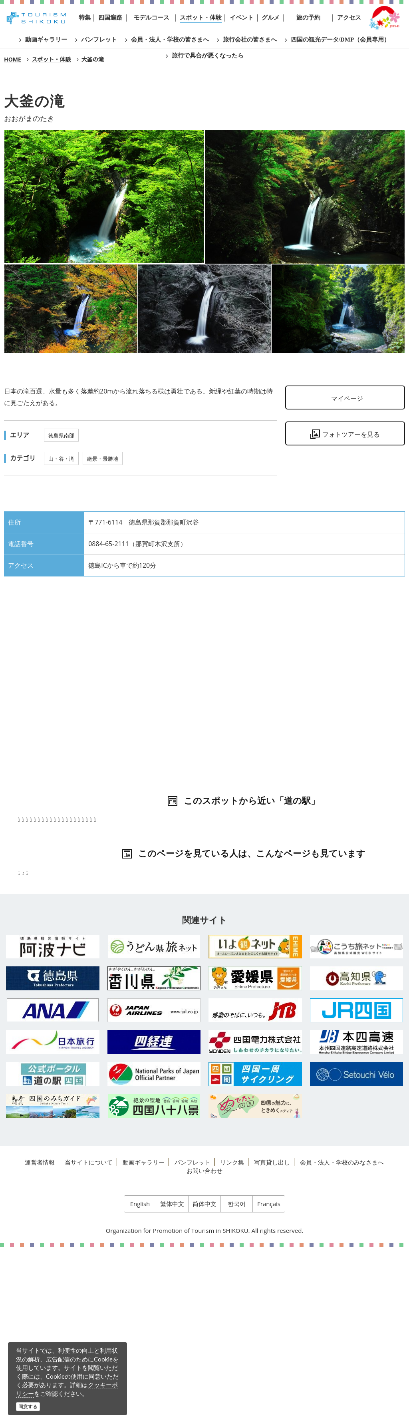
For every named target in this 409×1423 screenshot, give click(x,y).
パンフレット (192, 1338)
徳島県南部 (61, 435)
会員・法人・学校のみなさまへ (342, 1338)
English (140, 1379)
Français (268, 1379)
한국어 (237, 1379)
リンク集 (232, 1338)
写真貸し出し (272, 1338)
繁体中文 (172, 1379)
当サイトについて (89, 1338)
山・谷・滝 (61, 458)
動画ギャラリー (144, 1338)
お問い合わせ (204, 1346)
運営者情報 (40, 1338)
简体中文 (204, 1379)
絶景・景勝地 (102, 458)
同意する (28, 1406)
